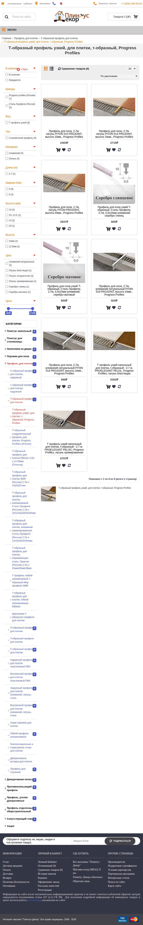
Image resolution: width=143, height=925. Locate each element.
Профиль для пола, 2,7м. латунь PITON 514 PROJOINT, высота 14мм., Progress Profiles (114, 134)
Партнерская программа (121, 873)
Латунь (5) (13, 158)
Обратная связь (81, 881)
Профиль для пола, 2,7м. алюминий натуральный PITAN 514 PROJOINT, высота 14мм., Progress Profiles (64, 369)
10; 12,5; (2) (13, 215)
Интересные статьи (118, 877)
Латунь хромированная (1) (21, 281)
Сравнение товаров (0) (75, 68)
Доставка (8, 873)
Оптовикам (9, 885)
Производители (116, 861)
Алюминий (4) (14, 153)
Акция (10, 826)
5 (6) (10, 189)
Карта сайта (114, 885)
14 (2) (10, 220)
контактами (34, 900)
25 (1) (10, 226)
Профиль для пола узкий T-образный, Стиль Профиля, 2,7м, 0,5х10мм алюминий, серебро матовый (64, 290)
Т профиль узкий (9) (18, 122)
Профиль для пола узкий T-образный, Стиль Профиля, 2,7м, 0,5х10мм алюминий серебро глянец (114, 211)
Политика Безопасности (16, 882)
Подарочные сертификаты (122, 865)
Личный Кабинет (47, 861)
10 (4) (10, 209)
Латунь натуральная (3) (19, 276)
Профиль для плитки (26, 38)
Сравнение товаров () (50, 869)
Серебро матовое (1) (18, 292)
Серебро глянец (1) (17, 286)
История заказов (47, 873)
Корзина (42, 877)
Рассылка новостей (48, 885)
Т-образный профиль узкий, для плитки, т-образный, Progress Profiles (43, 41)
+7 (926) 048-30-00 (131, 3)
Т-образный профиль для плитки (59, 38)
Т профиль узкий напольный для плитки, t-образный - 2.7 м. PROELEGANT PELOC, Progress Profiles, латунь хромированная (64, 448)
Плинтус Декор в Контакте (88, 877)
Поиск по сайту (116, 882)
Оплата (7, 869)
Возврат (7, 877)
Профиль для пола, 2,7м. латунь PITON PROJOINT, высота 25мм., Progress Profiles (64, 210)
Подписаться (120, 841)
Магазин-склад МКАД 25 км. (87, 871)
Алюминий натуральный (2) (20, 263)
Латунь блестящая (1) (18, 270)
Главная (6, 38)
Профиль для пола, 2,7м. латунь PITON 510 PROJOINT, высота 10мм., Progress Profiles (64, 134)
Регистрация (45, 890)
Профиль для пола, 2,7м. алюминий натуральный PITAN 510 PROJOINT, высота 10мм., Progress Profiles (114, 290)
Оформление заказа (48, 882)
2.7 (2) (10, 174)
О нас (6, 861)
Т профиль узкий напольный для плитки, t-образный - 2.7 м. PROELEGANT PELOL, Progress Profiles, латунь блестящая (114, 369)
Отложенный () (47, 865)
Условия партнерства (119, 869)
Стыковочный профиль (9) (21, 138)
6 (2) (10, 194)
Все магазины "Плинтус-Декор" (86, 863)
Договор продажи (12, 865)
